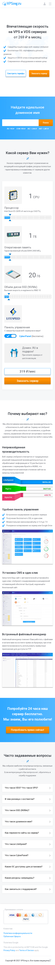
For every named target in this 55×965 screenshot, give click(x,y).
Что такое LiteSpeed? (16, 844)
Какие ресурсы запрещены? (19, 878)
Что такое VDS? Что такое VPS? (21, 788)
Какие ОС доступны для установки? (23, 866)
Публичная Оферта (12, 936)
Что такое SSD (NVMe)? (17, 810)
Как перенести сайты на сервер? (22, 833)
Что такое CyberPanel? (16, 855)
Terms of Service (26, 950)
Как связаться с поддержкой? (21, 889)
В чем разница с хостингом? (19, 799)
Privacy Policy (9, 950)
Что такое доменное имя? (18, 821)
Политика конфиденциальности (18, 933)
